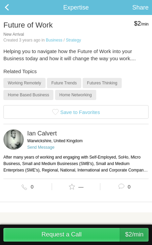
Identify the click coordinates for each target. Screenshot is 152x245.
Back (13, 7)
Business (54, 40)
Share (140, 7)
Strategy (73, 40)
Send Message (40, 147)
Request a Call (95, 235)
